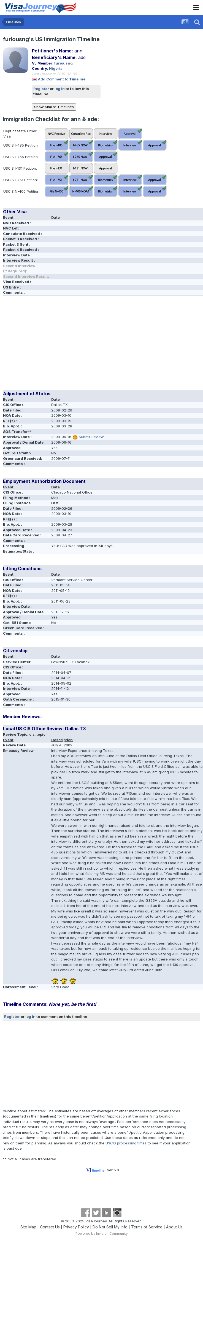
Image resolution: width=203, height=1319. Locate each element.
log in (60, 88)
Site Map (28, 1227)
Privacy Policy (76, 1227)
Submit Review (91, 437)
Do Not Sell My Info (110, 1227)
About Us (174, 1227)
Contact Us (50, 1227)
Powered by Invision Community (101, 1233)
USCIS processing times (126, 1143)
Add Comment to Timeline (61, 79)
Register (41, 88)
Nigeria (56, 68)
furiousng (63, 63)
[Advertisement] (67, 344)
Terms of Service (147, 1227)
